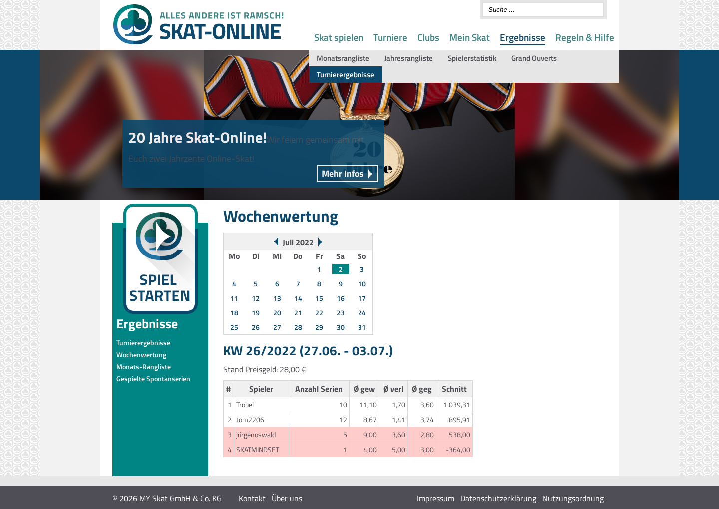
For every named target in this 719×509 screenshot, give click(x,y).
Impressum (435, 498)
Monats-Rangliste (143, 366)
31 (362, 327)
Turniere (390, 37)
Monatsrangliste (343, 58)
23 (341, 312)
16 (341, 298)
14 (298, 298)
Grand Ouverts (534, 58)
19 (256, 312)
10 (362, 283)
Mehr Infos (343, 173)
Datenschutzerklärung (498, 498)
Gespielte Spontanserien (153, 378)
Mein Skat (469, 37)
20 (277, 312)
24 (362, 312)
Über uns (287, 498)
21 (298, 312)
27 (277, 327)
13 (277, 298)
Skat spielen (338, 37)
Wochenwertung (141, 354)
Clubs (428, 37)
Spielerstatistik (472, 58)
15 (319, 298)
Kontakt (252, 498)
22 (319, 312)
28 (298, 327)
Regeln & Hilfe (584, 37)
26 (256, 327)
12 (256, 298)
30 (341, 327)
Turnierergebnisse (345, 74)
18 (234, 312)
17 (362, 298)
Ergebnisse (522, 37)
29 (319, 327)
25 (234, 327)
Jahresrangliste (408, 58)
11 (234, 298)
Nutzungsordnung (573, 498)
